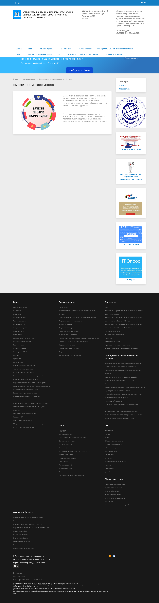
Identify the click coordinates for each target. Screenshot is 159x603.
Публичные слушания (112, 341)
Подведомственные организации (70, 321)
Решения (108, 434)
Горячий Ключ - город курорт (23, 372)
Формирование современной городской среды (29, 383)
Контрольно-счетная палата (40, 54)
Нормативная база (65, 468)
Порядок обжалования (112, 491)
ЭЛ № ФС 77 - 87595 (40, 585)
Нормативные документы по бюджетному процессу (31, 528)
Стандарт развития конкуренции (24, 338)
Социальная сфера (19, 317)
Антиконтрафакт (19, 400)
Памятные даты (18, 345)
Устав (106, 307)
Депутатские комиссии (67, 441)
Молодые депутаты (65, 444)
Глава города (63, 307)
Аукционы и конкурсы (112, 331)
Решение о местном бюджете (23, 548)
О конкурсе (123, 82)
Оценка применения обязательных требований (121, 348)
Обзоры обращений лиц (113, 495)
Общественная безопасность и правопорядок (29, 424)
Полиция (16, 355)
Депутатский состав (65, 434)
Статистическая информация (69, 331)
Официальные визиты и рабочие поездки (73, 341)
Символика (17, 311)
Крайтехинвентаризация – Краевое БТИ (27, 396)
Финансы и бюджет (114, 54)
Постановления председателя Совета (71, 475)
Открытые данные (19, 348)
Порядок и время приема (113, 488)
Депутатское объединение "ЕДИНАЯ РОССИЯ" (74, 451)
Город (29, 49)
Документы (66, 49)
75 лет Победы (18, 362)
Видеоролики (124, 89)
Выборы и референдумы (113, 444)
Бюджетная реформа (20, 538)
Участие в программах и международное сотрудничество (79, 338)
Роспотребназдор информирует (24, 427)
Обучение (108, 458)
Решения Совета (64, 472)
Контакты (72, 54)
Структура (62, 431)
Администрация (46, 49)
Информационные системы (68, 335)
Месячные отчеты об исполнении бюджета (28, 517)
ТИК (58, 54)
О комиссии (109, 431)
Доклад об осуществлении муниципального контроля (123, 394)
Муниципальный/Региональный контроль (115, 49)
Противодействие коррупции (50, 79)
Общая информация (20, 307)
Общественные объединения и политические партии (77, 317)
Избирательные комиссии (114, 441)
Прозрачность (110, 501)
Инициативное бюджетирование (24, 414)
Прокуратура (17, 359)
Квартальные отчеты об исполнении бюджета (29, 521)
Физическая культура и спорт (23, 369)
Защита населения (65, 324)
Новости (107, 438)
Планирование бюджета (21, 541)
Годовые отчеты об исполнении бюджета (27, 524)
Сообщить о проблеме (79, 70)
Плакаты (122, 85)
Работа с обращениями (113, 448)
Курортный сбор (19, 324)
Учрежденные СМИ (20, 352)
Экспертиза (108, 338)
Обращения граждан (89, 54)
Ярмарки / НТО (18, 417)
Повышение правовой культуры (116, 462)
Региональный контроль (113, 401)
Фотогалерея (17, 335)
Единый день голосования (114, 472)
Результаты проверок (66, 328)
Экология (16, 410)
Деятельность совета (66, 455)
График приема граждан (67, 458)
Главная (18, 49)
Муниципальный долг (20, 531)
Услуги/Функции (86, 49)
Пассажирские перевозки (22, 341)
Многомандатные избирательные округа (73, 438)
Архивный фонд (18, 331)
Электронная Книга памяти (22, 420)
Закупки (62, 352)
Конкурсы (108, 465)
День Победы (109, 468)
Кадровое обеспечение (67, 345)
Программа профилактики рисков (116, 398)
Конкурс (69, 79)
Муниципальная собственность (70, 355)
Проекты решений (65, 465)
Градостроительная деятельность (25, 365)
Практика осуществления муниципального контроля (123, 384)
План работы (63, 462)
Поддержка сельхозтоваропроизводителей (28, 376)
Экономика (17, 314)
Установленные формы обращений (117, 505)
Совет (17, 54)
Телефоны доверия (19, 321)
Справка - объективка (20, 545)
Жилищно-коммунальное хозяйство (25, 379)
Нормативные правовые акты (115, 498)
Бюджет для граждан (20, 535)
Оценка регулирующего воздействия (117, 345)
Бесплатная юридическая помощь (25, 393)
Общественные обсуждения (114, 335)
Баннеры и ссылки (111, 451)
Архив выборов (110, 455)
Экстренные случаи (20, 328)
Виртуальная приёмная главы (115, 484)
